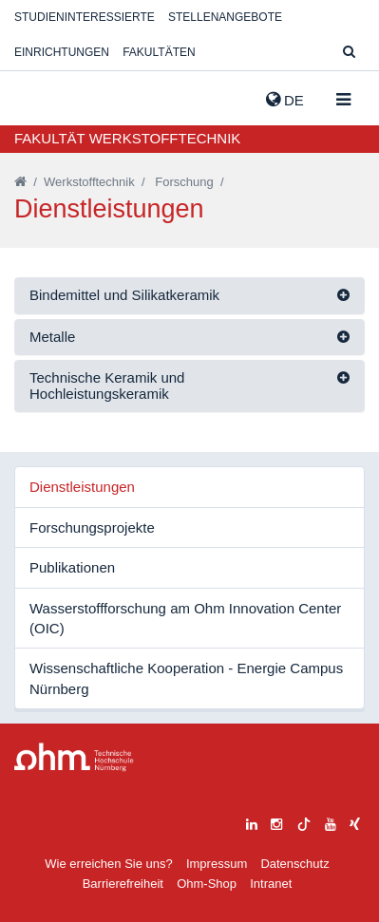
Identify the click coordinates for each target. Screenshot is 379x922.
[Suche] (349, 52)
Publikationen (72, 567)
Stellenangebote (225, 17)
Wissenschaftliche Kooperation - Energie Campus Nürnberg (186, 678)
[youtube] (330, 822)
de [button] (285, 99)
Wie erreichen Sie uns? (108, 863)
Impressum (216, 863)
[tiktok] (304, 822)
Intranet (271, 883)
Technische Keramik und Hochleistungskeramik (106, 385)
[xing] (355, 822)
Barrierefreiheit (123, 883)
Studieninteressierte (84, 17)
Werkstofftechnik (89, 182)
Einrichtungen (61, 52)
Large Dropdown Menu (74, 757)
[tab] (189, 295)
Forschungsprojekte (92, 527)
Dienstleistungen (82, 487)
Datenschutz (294, 863)
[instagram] (276, 822)
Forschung (184, 182)
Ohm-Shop (207, 883)
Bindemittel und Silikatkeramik (124, 295)
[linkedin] (251, 822)
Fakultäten (159, 52)
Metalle (52, 337)
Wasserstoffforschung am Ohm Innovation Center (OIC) (185, 618)
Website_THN (42, 95)
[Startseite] (20, 182)
